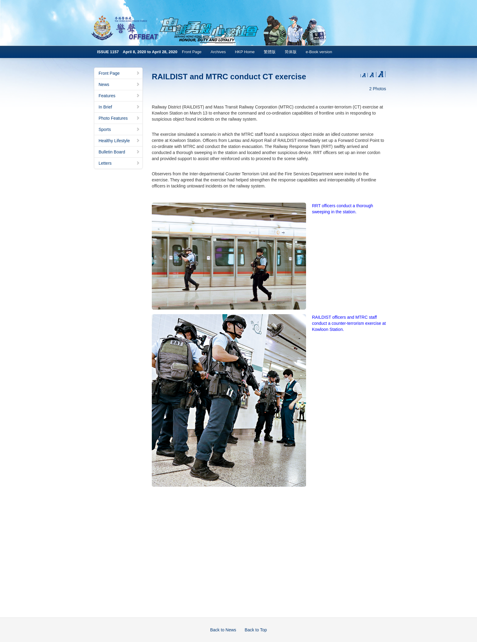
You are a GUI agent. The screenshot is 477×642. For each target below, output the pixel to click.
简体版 (291, 52)
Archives (218, 52)
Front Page (191, 52)
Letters (119, 163)
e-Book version (319, 52)
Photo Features (119, 118)
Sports (119, 129)
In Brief (119, 107)
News (119, 84)
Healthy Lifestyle (119, 140)
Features (119, 95)
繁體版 (270, 52)
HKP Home (245, 52)
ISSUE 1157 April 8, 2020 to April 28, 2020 (137, 52)
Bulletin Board (119, 151)
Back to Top (256, 629)
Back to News (223, 629)
